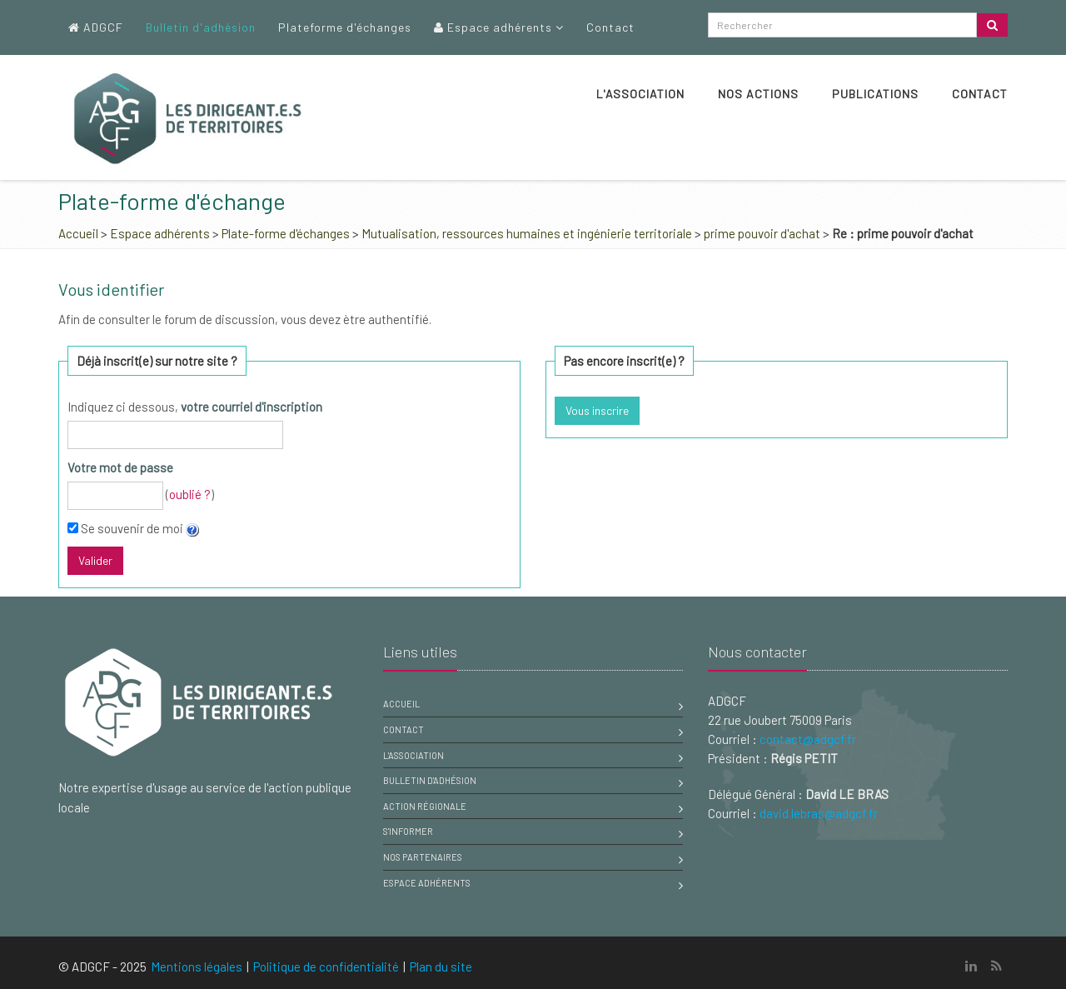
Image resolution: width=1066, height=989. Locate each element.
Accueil (78, 233)
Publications (875, 94)
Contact (610, 27)
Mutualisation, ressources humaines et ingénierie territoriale (526, 233)
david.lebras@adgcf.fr (819, 813)
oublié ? (190, 494)
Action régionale (424, 806)
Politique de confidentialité (326, 966)
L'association (640, 94)
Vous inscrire (597, 410)
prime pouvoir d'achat (762, 233)
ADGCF (95, 27)
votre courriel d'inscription (251, 406)
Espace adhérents (499, 27)
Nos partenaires (422, 857)
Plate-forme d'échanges (286, 233)
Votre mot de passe (120, 467)
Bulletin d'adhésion (201, 27)
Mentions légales (196, 966)
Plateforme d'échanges (344, 27)
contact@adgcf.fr (808, 739)
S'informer (408, 831)
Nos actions (758, 94)
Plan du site (441, 966)
